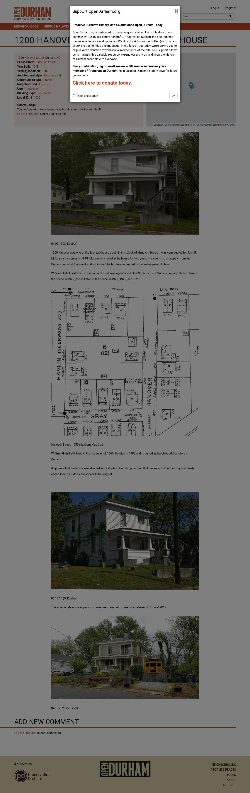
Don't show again (85, 96)
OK (173, 95)
